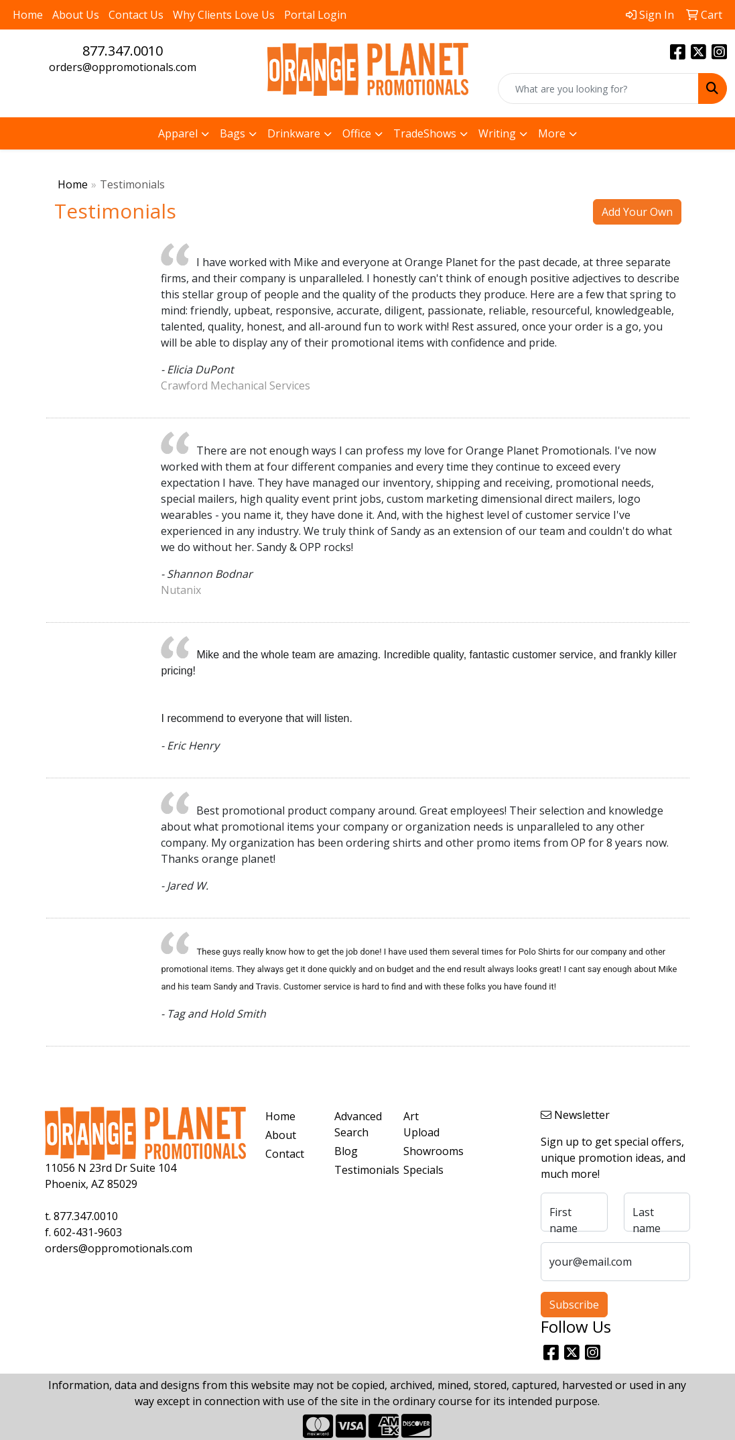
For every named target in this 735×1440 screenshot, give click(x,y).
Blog (346, 1151)
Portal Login (315, 14)
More (551, 133)
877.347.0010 (122, 51)
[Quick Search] (598, 88)
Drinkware (293, 133)
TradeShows (424, 133)
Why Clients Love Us (224, 14)
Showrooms (429, 1151)
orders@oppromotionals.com (122, 67)
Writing (497, 133)
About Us (75, 14)
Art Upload (421, 1124)
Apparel (178, 133)
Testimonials (360, 1169)
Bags (232, 133)
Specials (423, 1169)
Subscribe (574, 1304)
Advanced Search (358, 1124)
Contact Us (136, 14)
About (280, 1135)
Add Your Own (637, 211)
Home (28, 14)
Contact (284, 1153)
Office (356, 133)
